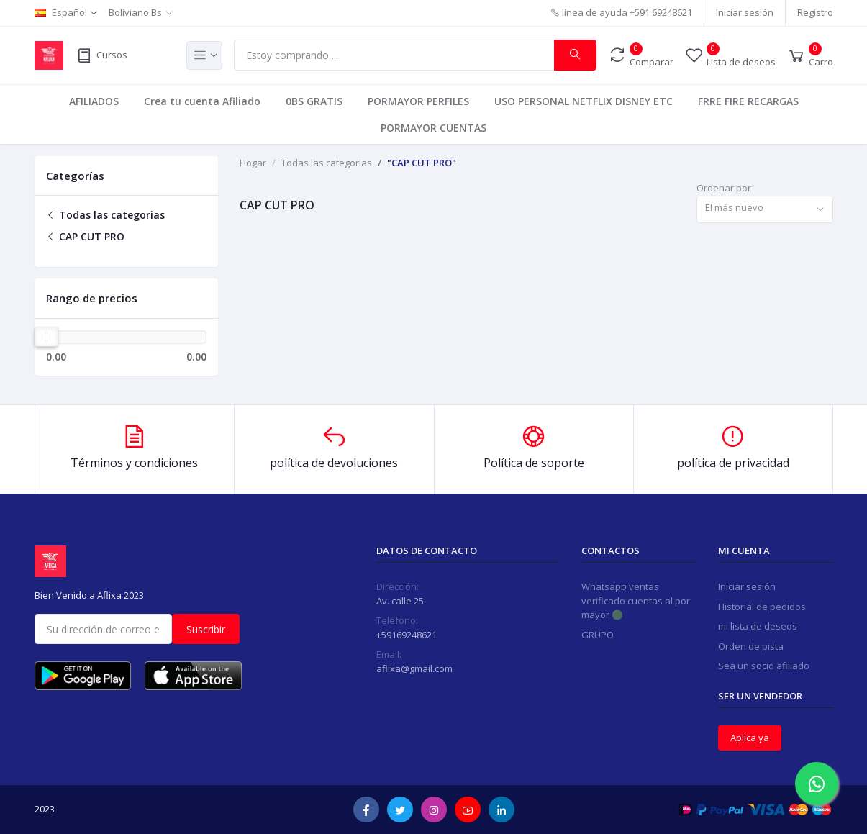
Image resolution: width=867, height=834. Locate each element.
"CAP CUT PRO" (421, 162)
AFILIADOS (94, 101)
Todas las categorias (105, 215)
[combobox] (764, 210)
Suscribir (205, 629)
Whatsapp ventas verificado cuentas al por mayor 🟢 (635, 600)
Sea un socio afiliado (763, 665)
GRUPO (597, 634)
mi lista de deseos (757, 626)
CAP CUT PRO (85, 236)
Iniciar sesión (744, 12)
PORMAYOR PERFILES (418, 101)
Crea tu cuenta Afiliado (202, 101)
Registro (815, 12)
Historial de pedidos (762, 606)
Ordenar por (723, 187)
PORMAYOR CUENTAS (433, 128)
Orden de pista (751, 646)
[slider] (47, 337)
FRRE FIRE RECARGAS (748, 101)
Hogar (253, 162)
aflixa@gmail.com (414, 668)
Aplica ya (749, 737)
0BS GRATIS (314, 101)
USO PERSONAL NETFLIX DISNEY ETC (583, 101)
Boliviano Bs (135, 12)
